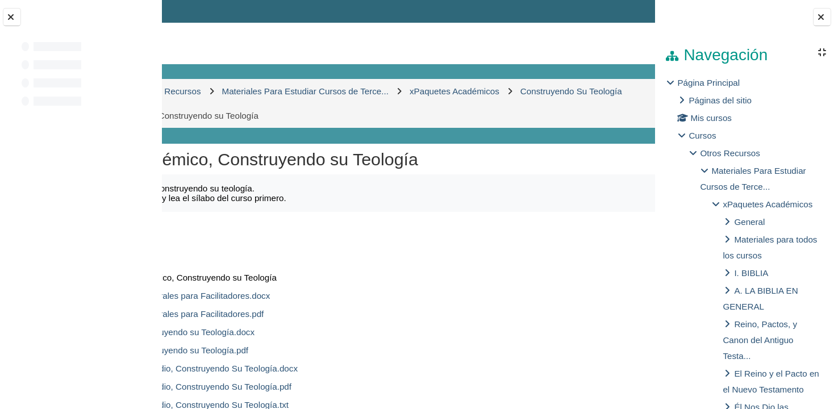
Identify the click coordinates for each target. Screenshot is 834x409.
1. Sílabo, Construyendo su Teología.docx (298, 332)
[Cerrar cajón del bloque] (822, 17)
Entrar (622, 11)
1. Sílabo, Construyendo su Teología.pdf (295, 350)
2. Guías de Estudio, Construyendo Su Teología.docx (320, 368)
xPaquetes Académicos (767, 204)
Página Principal (708, 82)
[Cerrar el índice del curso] (12, 17)
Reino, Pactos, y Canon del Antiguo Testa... (760, 340)
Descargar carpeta (588, 231)
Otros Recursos (730, 153)
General (749, 222)
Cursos (702, 135)
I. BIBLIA (751, 273)
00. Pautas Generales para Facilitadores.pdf (303, 314)
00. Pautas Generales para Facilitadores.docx (306, 296)
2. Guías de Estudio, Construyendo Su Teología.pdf (317, 386)
